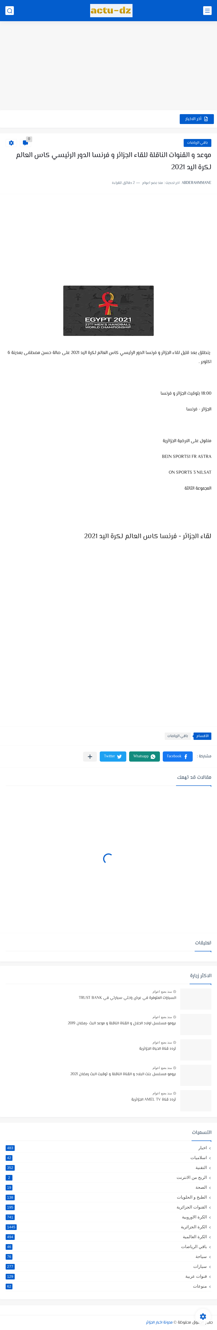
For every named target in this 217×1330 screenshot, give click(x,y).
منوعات (106, 1286)
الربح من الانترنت (106, 1177)
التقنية (106, 1167)
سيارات (106, 1266)
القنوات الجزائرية (106, 1207)
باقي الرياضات (197, 143)
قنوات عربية (106, 1276)
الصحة (106, 1187)
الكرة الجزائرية (106, 1226)
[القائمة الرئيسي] (207, 10)
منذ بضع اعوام (162, 992)
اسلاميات (106, 1157)
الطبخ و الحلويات (106, 1197)
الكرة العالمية (106, 1236)
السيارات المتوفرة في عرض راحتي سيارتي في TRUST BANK (127, 998)
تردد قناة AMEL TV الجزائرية (153, 1100)
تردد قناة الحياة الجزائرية (157, 1049)
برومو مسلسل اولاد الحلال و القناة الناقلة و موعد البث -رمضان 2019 (122, 1023)
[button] (178, 756)
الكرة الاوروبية (106, 1217)
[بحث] (9, 10)
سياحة (106, 1256)
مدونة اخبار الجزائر (159, 1323)
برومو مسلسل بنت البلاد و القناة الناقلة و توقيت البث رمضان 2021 (123, 1074)
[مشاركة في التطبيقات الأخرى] (90, 757)
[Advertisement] (108, 66)
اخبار (106, 1147)
